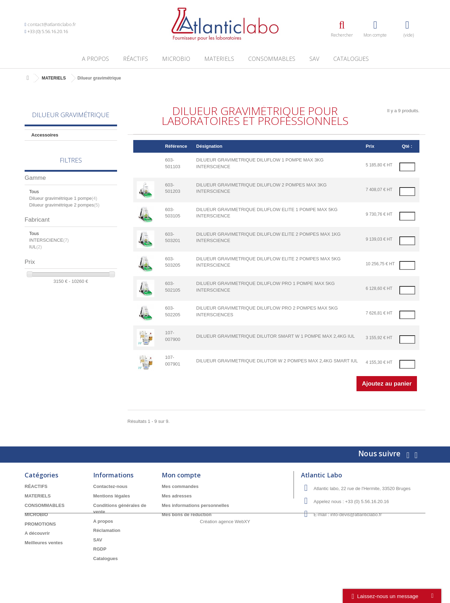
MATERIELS (219, 59)
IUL (35, 253)
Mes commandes (180, 486)
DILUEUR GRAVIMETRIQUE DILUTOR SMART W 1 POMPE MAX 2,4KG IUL (275, 336)
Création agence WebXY (225, 583)
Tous (34, 198)
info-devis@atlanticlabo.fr (356, 514)
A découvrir (37, 533)
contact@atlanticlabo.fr (51, 24)
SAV (314, 59)
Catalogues (351, 59)
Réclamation (106, 530)
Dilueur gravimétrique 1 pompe (63, 205)
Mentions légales (111, 496)
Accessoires (44, 135)
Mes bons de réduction (187, 514)
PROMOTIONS (40, 524)
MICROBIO (176, 59)
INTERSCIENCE (49, 247)
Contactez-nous (110, 486)
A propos (95, 59)
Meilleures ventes (44, 542)
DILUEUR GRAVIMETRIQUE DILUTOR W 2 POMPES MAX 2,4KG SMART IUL (277, 360)
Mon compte (181, 475)
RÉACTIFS (135, 59)
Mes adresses (177, 496)
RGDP (100, 549)
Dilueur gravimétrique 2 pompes (64, 212)
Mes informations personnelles (195, 505)
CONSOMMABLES (271, 59)
